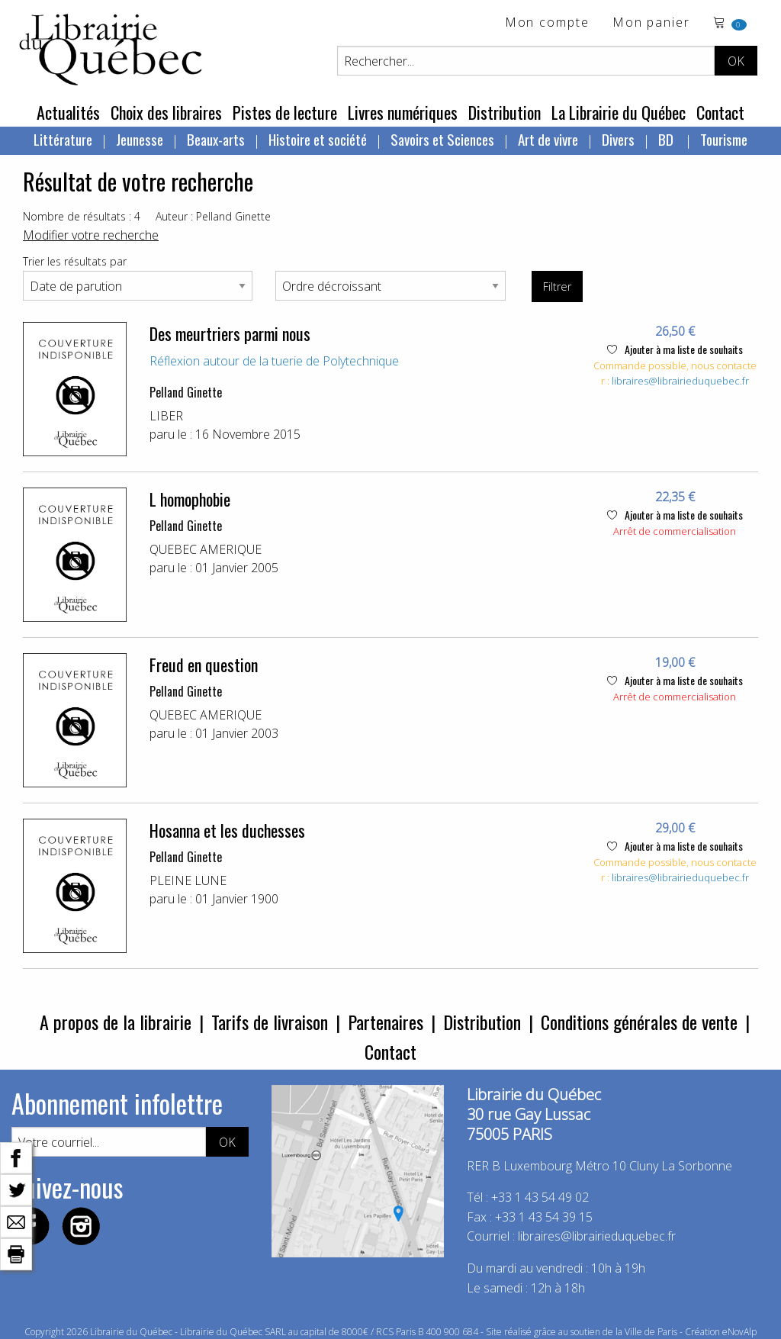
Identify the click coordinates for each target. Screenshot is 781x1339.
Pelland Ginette (185, 392)
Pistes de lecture (285, 112)
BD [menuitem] (667, 139)
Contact (720, 112)
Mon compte (547, 23)
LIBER (166, 415)
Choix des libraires (166, 112)
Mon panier (651, 23)
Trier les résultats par (75, 261)
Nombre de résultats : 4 (81, 216)
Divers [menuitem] (618, 139)
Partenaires (385, 1021)
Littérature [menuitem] (63, 139)
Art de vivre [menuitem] (548, 139)
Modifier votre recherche (91, 235)
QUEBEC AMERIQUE (205, 549)
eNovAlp (739, 1331)
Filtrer (557, 286)
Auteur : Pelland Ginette (213, 216)
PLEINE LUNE (188, 880)
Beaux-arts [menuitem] (216, 139)
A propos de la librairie (115, 1021)
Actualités (68, 112)
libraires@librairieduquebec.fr (680, 381)
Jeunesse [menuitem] (139, 139)
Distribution (504, 112)
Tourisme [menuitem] (723, 139)
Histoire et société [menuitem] (317, 139)
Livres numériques (403, 112)
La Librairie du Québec (618, 112)
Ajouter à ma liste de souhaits (675, 349)
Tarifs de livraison (269, 1021)
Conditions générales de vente (639, 1021)
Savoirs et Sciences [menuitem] (442, 139)
